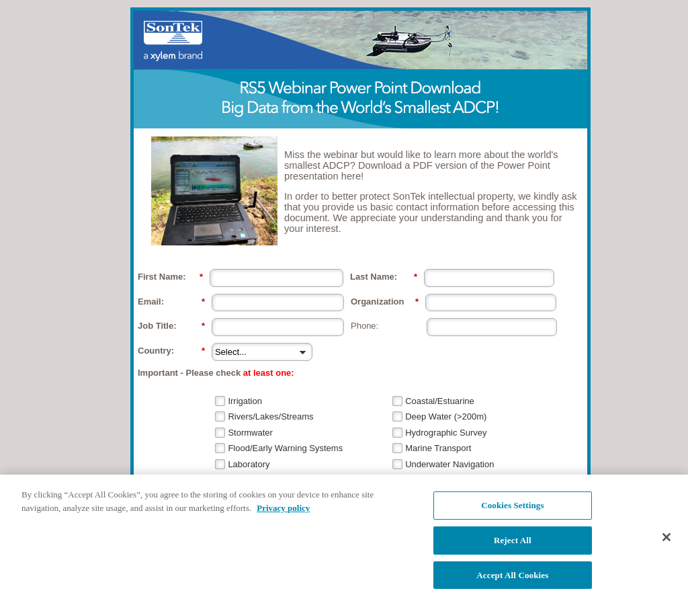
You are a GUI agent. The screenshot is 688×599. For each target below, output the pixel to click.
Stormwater (250, 433)
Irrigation (245, 401)
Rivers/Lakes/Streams (270, 416)
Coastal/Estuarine (439, 401)
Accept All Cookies (512, 582)
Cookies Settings (512, 513)
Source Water (254, 480)
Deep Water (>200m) (445, 416)
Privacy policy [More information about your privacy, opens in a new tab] (283, 515)
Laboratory (248, 464)
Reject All (512, 547)
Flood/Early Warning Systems (285, 448)
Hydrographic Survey (445, 433)
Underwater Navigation (449, 464)
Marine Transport (438, 448)
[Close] (666, 544)
